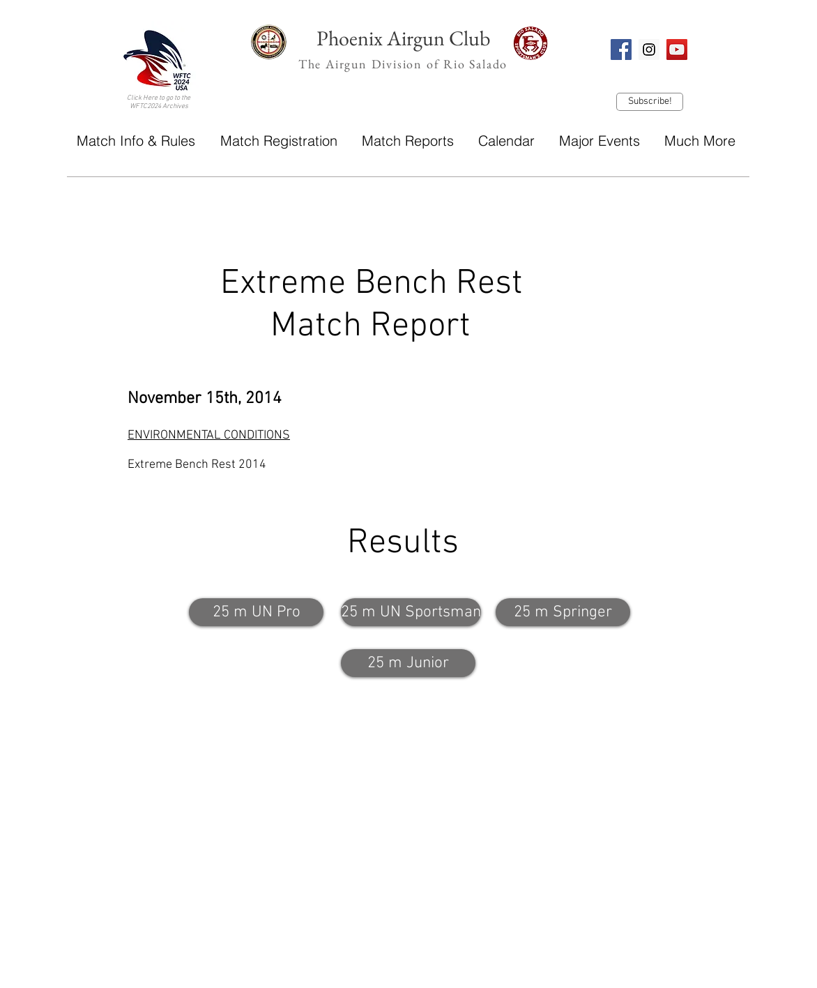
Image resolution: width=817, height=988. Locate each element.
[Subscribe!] (649, 102)
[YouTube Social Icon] (676, 49)
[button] (136, 140)
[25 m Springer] (563, 612)
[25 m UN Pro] (256, 612)
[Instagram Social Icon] (649, 49)
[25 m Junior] (408, 663)
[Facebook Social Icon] (621, 49)
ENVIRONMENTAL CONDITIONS (209, 435)
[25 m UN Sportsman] (411, 612)
